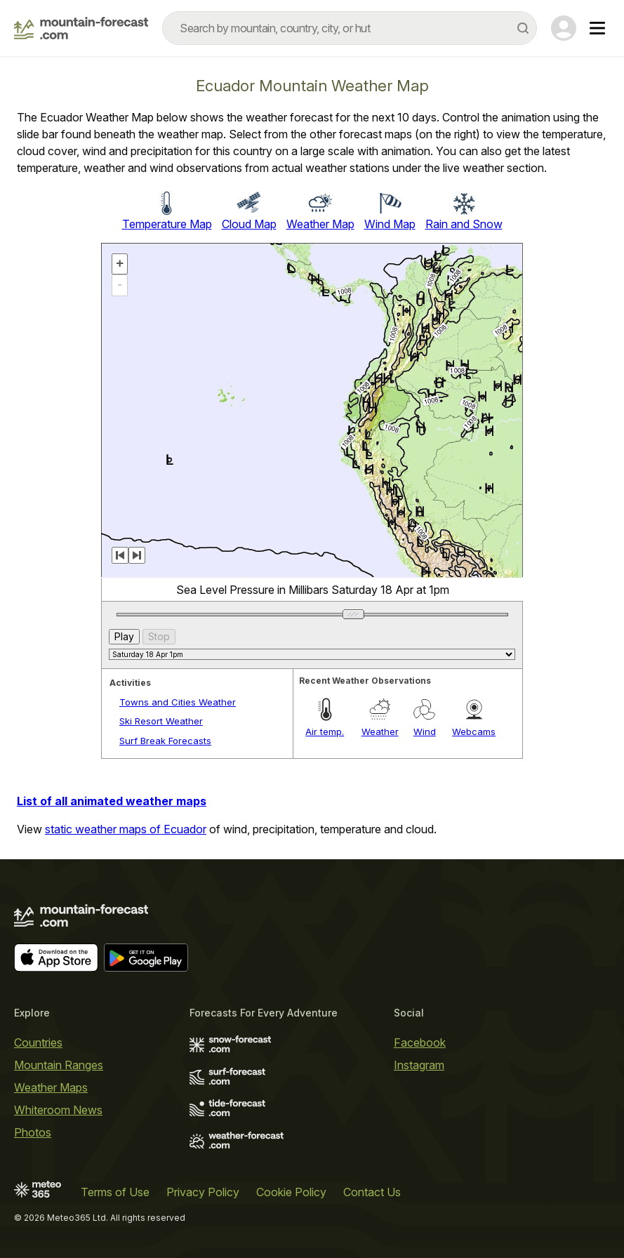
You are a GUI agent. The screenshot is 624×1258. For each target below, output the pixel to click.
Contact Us (372, 1192)
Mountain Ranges (58, 1065)
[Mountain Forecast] (81, 28)
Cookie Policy (291, 1192)
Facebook (420, 1042)
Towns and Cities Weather (177, 702)
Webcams (474, 731)
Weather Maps (51, 1087)
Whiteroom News (58, 1110)
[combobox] (349, 28)
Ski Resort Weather (161, 721)
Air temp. (324, 731)
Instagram (419, 1065)
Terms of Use (115, 1192)
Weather (380, 731)
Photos (32, 1132)
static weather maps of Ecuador (125, 829)
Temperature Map (167, 224)
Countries (38, 1042)
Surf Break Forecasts (165, 740)
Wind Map (390, 224)
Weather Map (320, 224)
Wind (424, 731)
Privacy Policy (202, 1192)
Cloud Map (249, 224)
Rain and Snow (464, 224)
